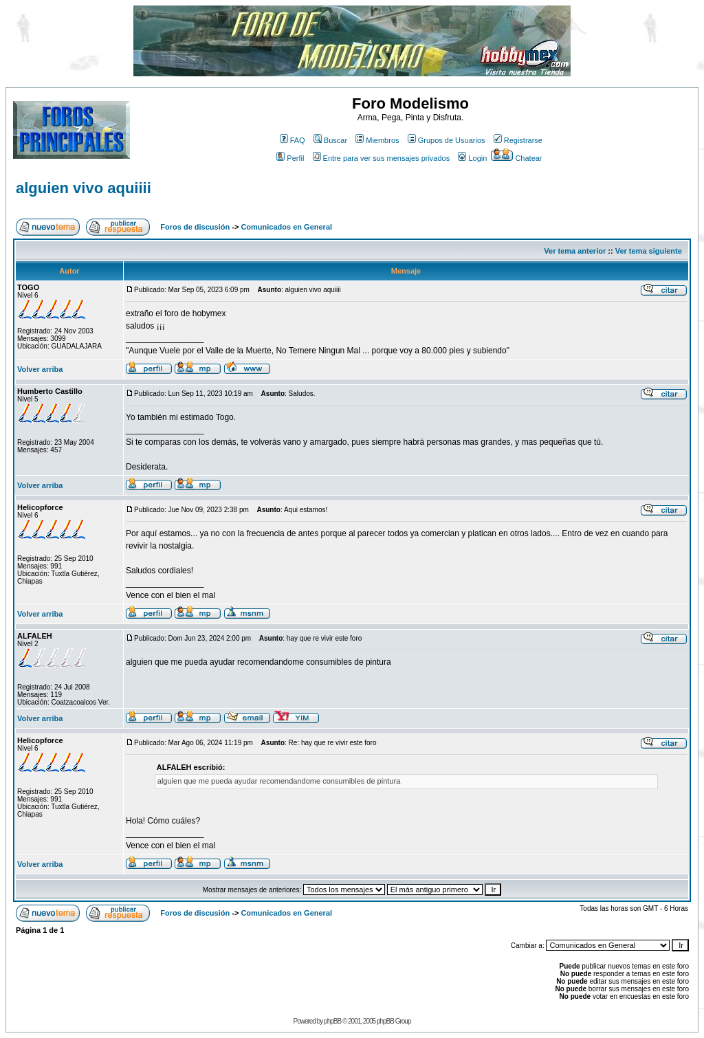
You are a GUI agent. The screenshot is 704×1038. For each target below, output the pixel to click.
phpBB (332, 1021)
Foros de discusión (195, 227)
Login (472, 158)
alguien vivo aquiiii (83, 188)
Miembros (377, 140)
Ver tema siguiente (648, 251)
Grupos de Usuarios (446, 140)
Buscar (330, 140)
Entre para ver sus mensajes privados (381, 158)
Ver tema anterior (575, 251)
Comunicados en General (286, 227)
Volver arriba (40, 369)
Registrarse (518, 140)
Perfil (290, 158)
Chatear (516, 158)
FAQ (292, 140)
